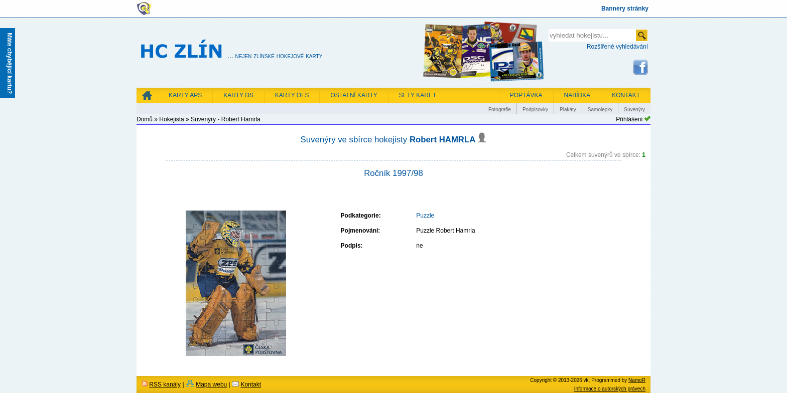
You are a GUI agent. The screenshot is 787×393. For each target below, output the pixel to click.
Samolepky (600, 109)
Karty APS (185, 95)
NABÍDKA (577, 95)
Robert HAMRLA (448, 139)
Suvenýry (634, 109)
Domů (145, 119)
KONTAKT (626, 95)
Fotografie (499, 109)
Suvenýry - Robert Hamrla (225, 119)
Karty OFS (292, 95)
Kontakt (250, 384)
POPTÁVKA (526, 95)
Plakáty (568, 109)
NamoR (636, 380)
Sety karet (417, 95)
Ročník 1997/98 (393, 173)
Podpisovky (535, 109)
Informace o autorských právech (609, 388)
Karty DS (238, 95)
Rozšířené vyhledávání (617, 46)
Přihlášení (629, 119)
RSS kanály (165, 384)
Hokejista (171, 119)
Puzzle (425, 215)
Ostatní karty (353, 95)
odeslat (641, 35)
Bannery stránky (624, 8)
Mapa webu (211, 384)
